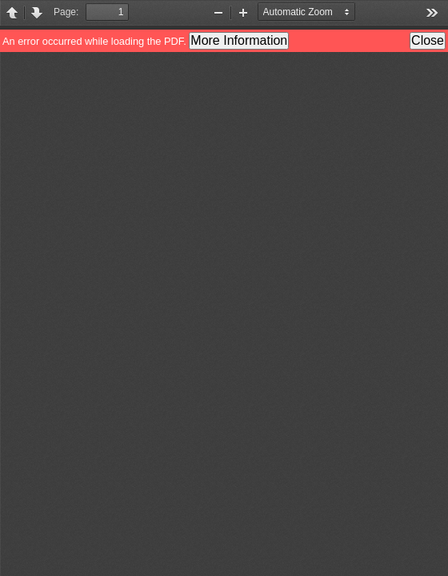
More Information (238, 40)
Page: (66, 12)
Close (427, 40)
